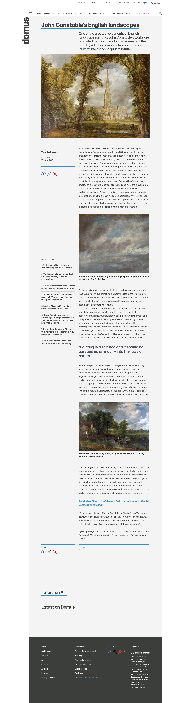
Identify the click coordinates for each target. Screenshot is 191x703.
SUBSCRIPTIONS (123, 3)
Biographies (80, 647)
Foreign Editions (48, 678)
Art (76, 13)
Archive (83, 13)
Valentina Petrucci (49, 152)
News (38, 13)
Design (69, 13)
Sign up (153, 3)
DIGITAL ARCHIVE (108, 3)
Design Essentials (107, 13)
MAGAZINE (95, 3)
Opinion (44, 664)
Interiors (60, 13)
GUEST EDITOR (83, 3)
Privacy (141, 682)
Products (93, 13)
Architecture (48, 13)
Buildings (79, 656)
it (143, 3)
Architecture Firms (83, 660)
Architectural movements (86, 651)
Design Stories (123, 13)
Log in (159, 3)
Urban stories (81, 669)
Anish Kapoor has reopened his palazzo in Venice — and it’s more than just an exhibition (57, 297)
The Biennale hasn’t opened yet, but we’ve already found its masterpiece (57, 277)
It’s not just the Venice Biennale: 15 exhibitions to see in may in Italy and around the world (57, 332)
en (146, 3)
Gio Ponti (79, 673)
